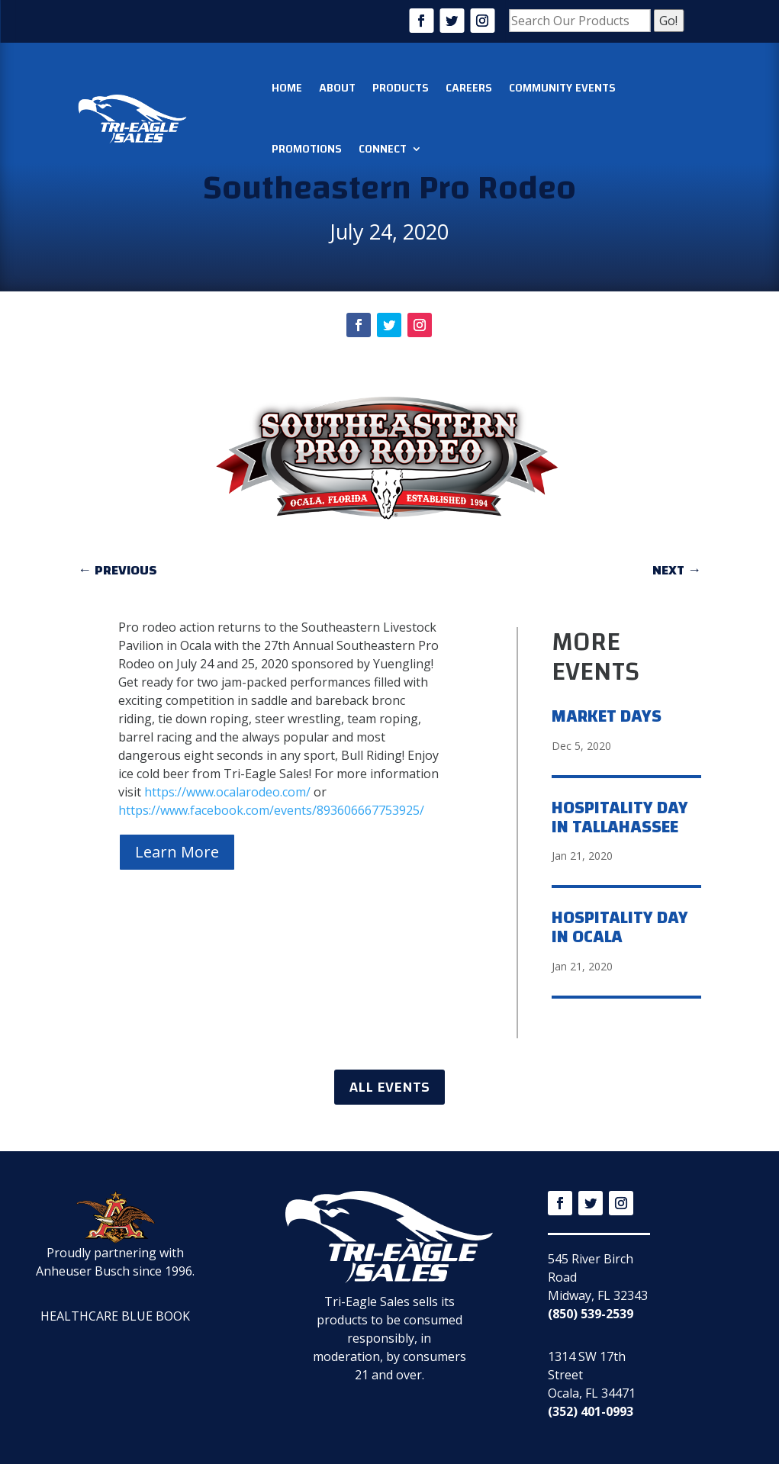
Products (400, 87)
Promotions (307, 148)
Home (287, 87)
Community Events (562, 87)
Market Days (607, 716)
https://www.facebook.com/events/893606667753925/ (271, 810)
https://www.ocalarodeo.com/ (227, 791)
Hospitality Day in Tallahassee (620, 817)
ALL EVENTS (389, 1087)
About (337, 87)
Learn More (177, 851)
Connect (383, 148)
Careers (469, 87)
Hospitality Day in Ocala (620, 927)
